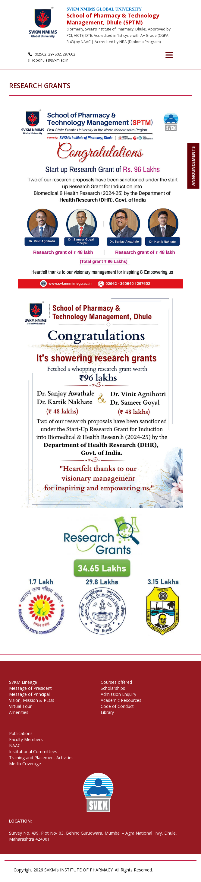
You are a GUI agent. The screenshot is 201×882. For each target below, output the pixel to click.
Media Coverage (25, 763)
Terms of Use (27, 876)
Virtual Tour (20, 706)
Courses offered (116, 682)
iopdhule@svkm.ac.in (49, 60)
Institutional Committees (33, 751)
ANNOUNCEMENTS (193, 166)
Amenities (18, 712)
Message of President (30, 688)
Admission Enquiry (118, 694)
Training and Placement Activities (41, 757)
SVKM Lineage (23, 682)
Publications (21, 733)
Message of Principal (29, 694)
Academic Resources (121, 700)
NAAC (14, 745)
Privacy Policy (169, 870)
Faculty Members (26, 739)
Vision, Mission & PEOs (31, 700)
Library (107, 712)
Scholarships (113, 688)
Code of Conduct (117, 706)
